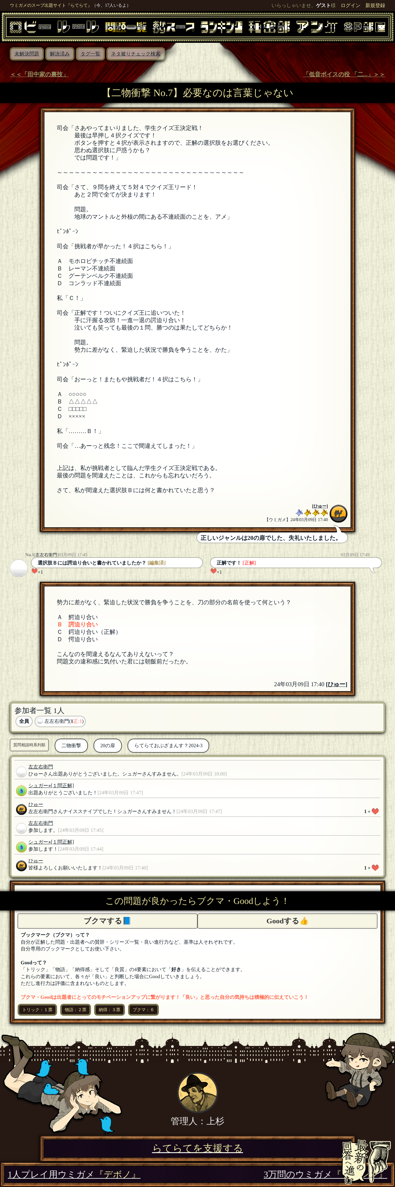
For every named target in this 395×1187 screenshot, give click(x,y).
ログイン (350, 5)
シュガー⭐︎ (39, 785)
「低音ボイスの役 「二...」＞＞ (344, 74)
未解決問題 (27, 53)
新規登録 (375, 5)
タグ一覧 (90, 53)
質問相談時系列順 (29, 745)
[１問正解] (62, 785)
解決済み (60, 53)
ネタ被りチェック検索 (135, 53)
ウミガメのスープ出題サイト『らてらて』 (51, 5)
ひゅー (320, 506)
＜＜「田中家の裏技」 (39, 74)
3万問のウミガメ (325, 1174)
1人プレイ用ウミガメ (74, 1174)
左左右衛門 (46, 554)
